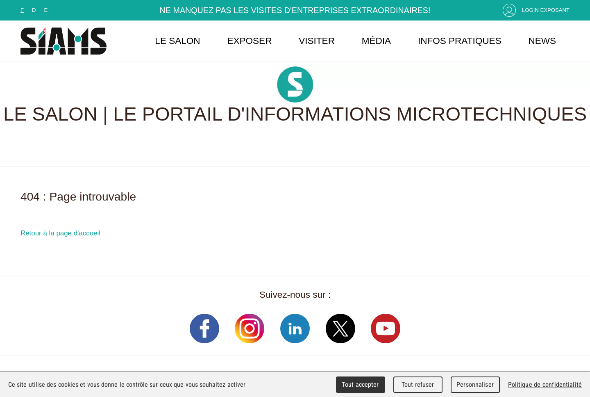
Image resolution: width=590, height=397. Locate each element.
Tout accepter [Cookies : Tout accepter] (360, 384)
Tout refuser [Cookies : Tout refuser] (418, 384)
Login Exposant (546, 10)
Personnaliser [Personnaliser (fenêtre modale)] (475, 384)
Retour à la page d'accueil (60, 233)
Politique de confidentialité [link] (545, 384)
